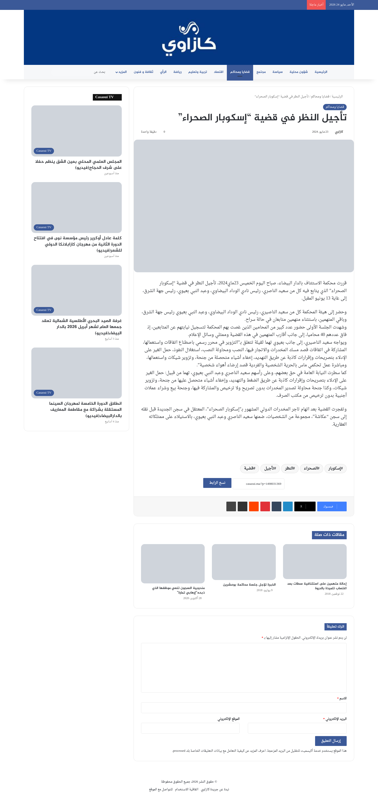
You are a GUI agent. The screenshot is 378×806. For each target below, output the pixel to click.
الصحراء (310, 468)
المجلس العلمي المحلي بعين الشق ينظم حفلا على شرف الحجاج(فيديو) (78, 164)
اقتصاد (218, 72)
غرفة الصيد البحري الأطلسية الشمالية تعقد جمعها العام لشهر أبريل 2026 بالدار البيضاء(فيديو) (81, 327)
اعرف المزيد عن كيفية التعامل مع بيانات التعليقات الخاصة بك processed (219, 751)
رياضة (177, 72)
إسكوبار (334, 468)
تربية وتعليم (197, 72)
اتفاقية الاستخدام (186, 789)
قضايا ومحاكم (240, 72)
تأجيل (269, 468)
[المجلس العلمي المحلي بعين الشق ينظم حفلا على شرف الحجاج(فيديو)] (76, 130)
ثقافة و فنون (143, 72)
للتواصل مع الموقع (161, 789)
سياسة (277, 72)
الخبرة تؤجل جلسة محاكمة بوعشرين (249, 584)
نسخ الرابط (217, 483)
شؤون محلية (299, 72)
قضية (248, 468)
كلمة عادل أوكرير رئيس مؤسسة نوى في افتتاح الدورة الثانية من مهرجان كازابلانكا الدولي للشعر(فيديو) (78, 244)
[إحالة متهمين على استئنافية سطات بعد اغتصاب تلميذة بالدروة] (315, 561)
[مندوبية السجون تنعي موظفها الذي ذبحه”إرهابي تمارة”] (173, 564)
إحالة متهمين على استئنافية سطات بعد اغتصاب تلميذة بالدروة (317, 586)
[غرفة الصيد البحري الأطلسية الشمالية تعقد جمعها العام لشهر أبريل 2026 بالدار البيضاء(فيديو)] (76, 290)
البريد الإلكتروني (335, 719)
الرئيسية (321, 72)
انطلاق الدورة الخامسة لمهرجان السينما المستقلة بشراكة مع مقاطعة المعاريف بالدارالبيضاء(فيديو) (85, 409)
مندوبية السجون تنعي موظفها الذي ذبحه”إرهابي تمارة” (178, 590)
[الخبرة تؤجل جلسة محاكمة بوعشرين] (244, 562)
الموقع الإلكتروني (228, 719)
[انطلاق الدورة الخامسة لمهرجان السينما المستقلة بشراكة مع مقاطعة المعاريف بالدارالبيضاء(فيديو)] (76, 373)
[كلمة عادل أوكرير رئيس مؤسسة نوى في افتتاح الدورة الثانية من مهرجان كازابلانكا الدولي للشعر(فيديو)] (76, 207)
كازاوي (339, 132)
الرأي (163, 72)
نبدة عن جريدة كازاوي (215, 789)
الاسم (342, 699)
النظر (289, 468)
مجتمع (261, 72)
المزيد (122, 72)
